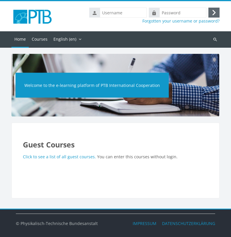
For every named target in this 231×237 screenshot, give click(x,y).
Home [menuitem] (20, 39)
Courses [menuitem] (40, 39)
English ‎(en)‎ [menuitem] (64, 39)
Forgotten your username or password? (181, 21)
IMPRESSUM (144, 223)
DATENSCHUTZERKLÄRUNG (188, 223)
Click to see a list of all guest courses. (60, 156)
